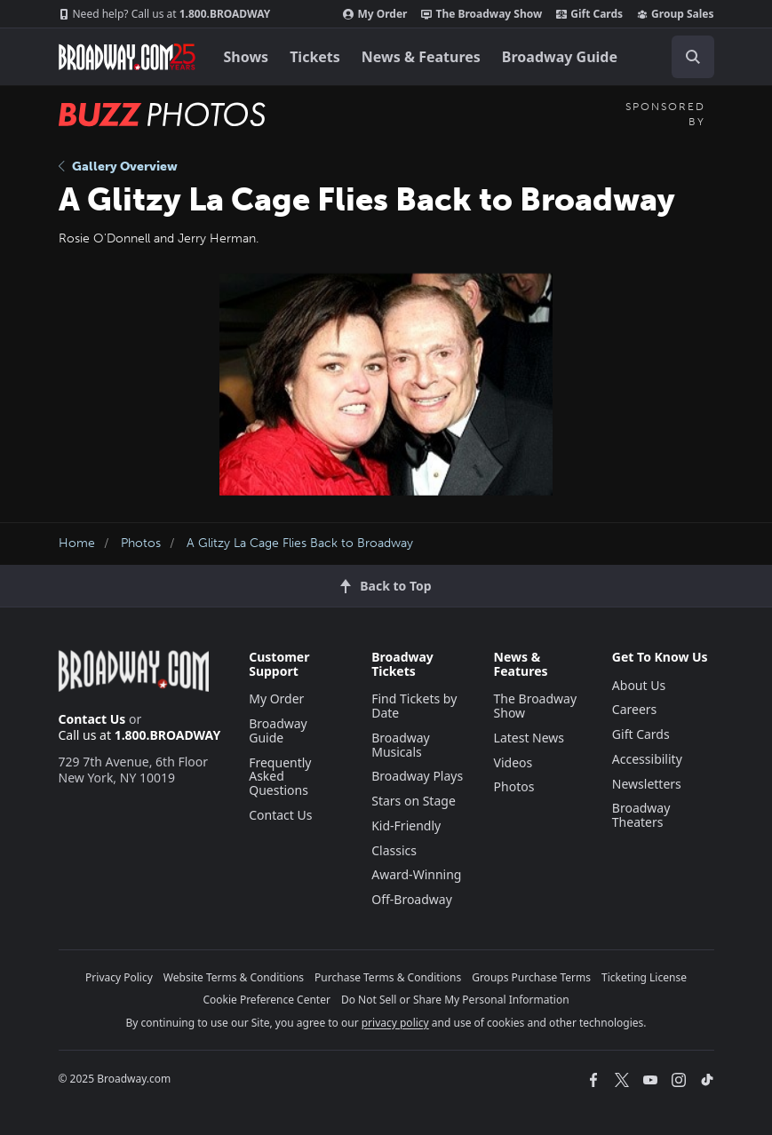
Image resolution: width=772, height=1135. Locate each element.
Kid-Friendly (406, 825)
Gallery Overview (118, 166)
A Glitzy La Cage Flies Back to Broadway (300, 543)
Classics (394, 850)
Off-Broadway (411, 899)
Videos (513, 762)
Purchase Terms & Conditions (387, 977)
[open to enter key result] (693, 57)
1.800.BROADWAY (165, 14)
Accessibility (647, 758)
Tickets (315, 57)
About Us (638, 685)
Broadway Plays (417, 775)
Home (77, 543)
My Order (375, 14)
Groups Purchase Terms (531, 977)
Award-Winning (416, 874)
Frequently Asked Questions (280, 776)
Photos (141, 543)
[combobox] (685, 57)
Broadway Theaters (641, 814)
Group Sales (675, 14)
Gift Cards (589, 14)
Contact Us (92, 718)
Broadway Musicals (400, 744)
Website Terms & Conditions (233, 977)
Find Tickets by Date (414, 705)
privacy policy (395, 1022)
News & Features (421, 57)
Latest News (529, 737)
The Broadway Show (481, 14)
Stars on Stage (413, 800)
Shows (246, 57)
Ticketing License (644, 977)
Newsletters (646, 783)
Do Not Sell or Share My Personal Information (455, 999)
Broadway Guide (559, 57)
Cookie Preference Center (266, 999)
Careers (634, 709)
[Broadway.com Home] (127, 57)
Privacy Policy (119, 977)
